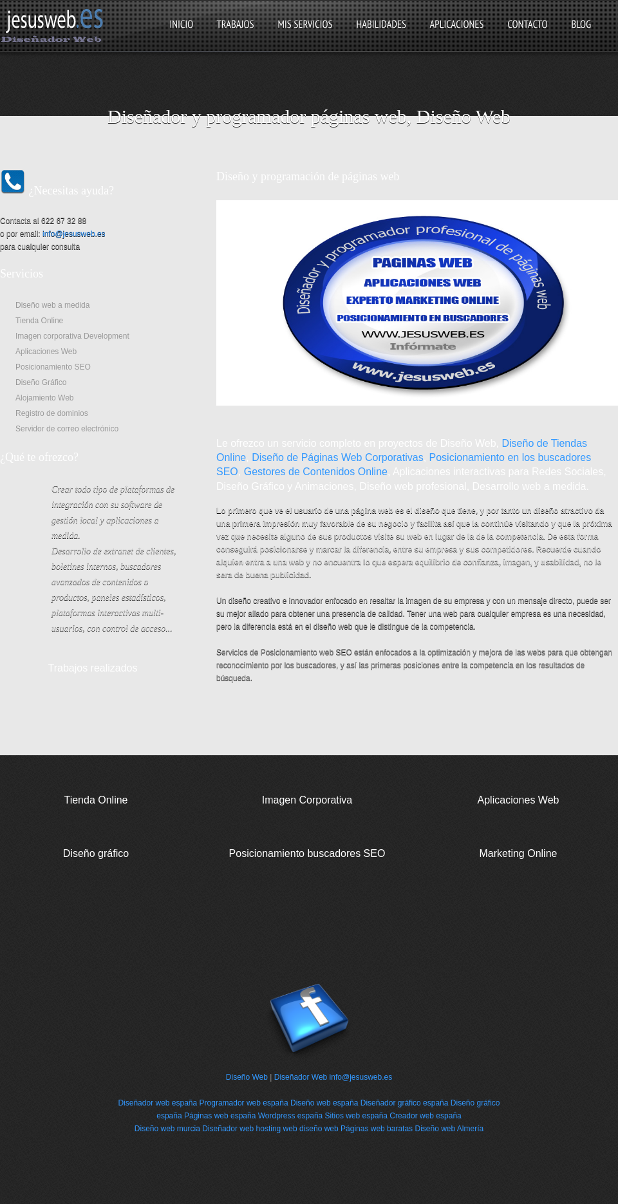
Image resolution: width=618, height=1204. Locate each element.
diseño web (319, 1128)
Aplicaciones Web (518, 800)
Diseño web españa (324, 1102)
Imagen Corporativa (307, 800)
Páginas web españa (220, 1115)
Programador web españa (244, 1102)
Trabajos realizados (92, 668)
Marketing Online (518, 853)
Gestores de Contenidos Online (316, 471)
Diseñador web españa (157, 1102)
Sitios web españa (356, 1115)
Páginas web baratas (377, 1128)
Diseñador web (228, 1128)
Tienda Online (95, 800)
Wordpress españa (290, 1115)
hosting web (276, 1128)
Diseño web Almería (449, 1128)
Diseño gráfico (96, 853)
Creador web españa (425, 1115)
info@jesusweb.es (74, 233)
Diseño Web (247, 1077)
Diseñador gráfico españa (404, 1102)
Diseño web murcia (167, 1128)
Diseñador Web (301, 1077)
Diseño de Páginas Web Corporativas (338, 457)
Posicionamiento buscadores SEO (307, 853)
